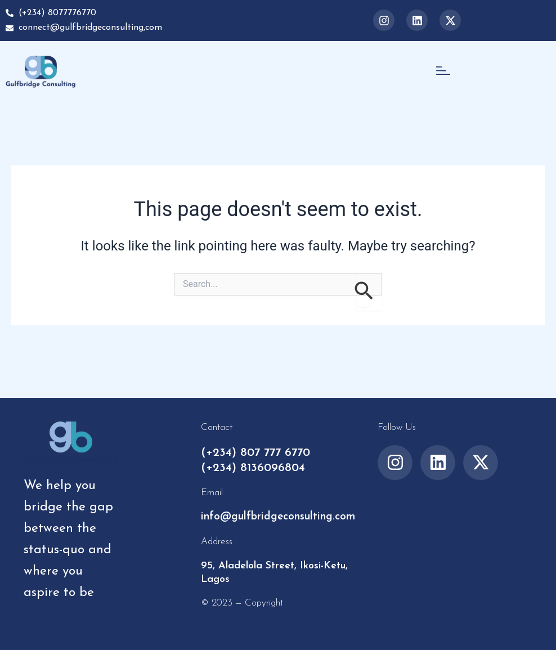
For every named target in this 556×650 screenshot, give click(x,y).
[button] (443, 71)
